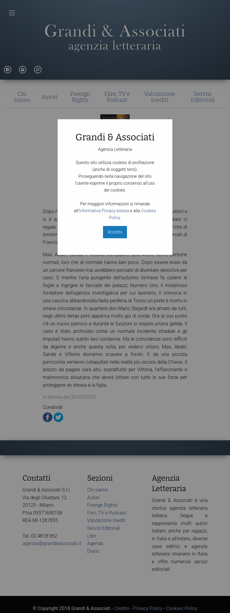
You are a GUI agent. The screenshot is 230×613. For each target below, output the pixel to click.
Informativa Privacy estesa (104, 210)
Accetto (115, 232)
